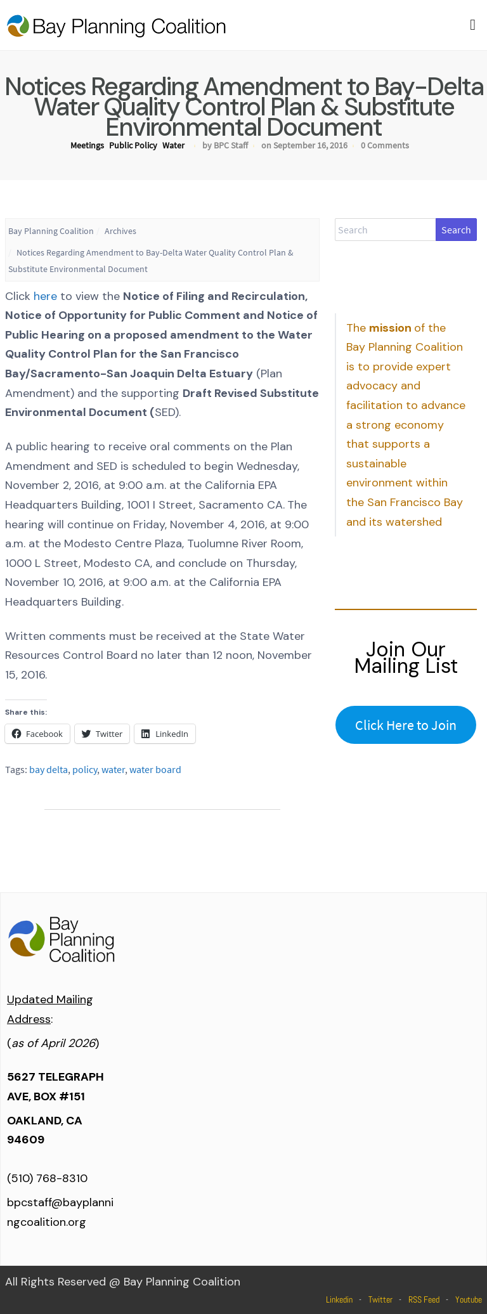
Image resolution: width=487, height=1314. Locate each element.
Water (173, 145)
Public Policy (133, 145)
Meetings (87, 145)
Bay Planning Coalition (51, 231)
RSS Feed (423, 1299)
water (113, 769)
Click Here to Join (406, 725)
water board (155, 769)
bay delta (48, 769)
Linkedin (339, 1299)
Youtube (468, 1299)
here (45, 296)
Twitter (380, 1299)
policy (84, 769)
